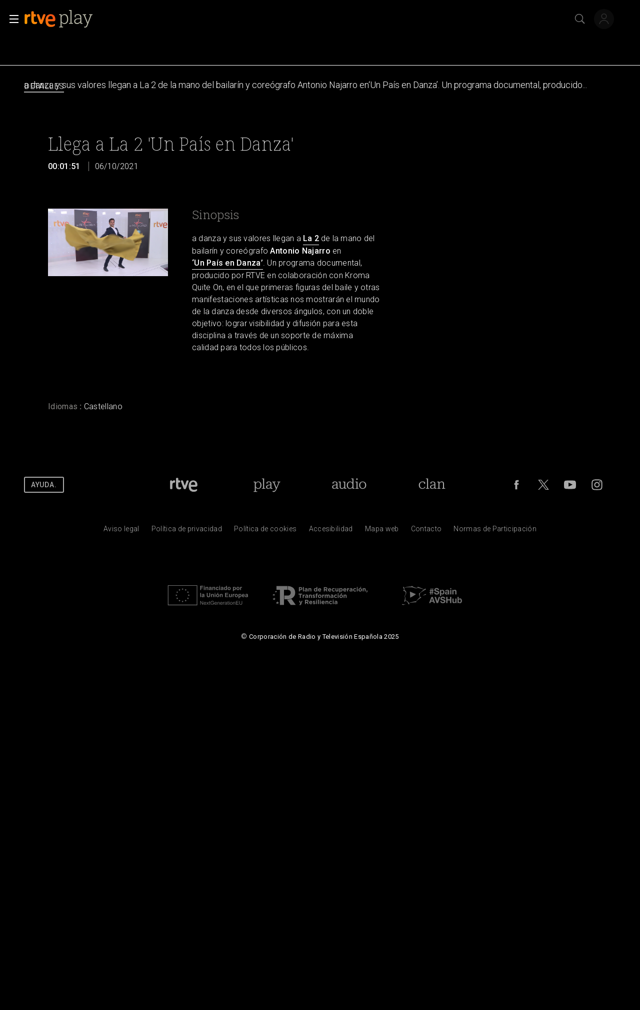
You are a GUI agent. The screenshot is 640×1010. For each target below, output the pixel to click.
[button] (11, 19)
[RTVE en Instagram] (597, 485)
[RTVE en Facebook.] (516, 485)
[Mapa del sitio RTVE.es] (382, 531)
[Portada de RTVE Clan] (432, 485)
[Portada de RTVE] (183, 485)
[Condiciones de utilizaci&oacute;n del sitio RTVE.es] (122, 531)
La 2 (311, 238)
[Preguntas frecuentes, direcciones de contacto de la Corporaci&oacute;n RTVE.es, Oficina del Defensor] (426, 531)
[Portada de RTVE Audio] (349, 485)
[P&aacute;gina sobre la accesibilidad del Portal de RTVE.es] (331, 531)
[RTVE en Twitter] (544, 485)
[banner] (66, 19)
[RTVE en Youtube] (570, 485)
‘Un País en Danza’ (227, 263)
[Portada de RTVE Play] (267, 485)
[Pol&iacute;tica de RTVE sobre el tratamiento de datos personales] (187, 531)
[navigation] (320, 87)
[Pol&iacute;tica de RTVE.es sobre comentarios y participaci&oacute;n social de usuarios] (495, 531)
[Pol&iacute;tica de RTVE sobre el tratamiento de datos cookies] (265, 531)
